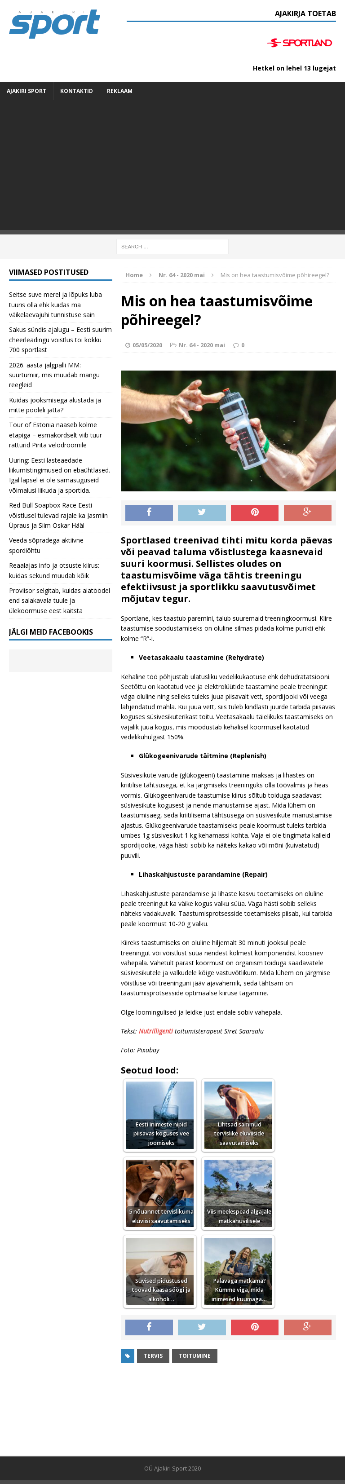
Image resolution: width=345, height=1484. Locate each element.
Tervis (153, 1356)
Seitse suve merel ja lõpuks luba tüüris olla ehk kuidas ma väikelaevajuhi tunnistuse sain (55, 304)
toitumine (195, 1356)
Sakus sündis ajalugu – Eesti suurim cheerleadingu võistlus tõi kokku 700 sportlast (60, 339)
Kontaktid (76, 91)
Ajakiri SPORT (26, 91)
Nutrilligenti (156, 1031)
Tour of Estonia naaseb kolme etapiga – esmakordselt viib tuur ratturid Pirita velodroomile (55, 434)
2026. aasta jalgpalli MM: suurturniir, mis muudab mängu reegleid (54, 375)
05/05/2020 (147, 345)
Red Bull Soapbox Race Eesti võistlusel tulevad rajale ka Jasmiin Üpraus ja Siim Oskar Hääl (58, 515)
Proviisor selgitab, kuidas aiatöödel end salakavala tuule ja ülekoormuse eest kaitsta (59, 600)
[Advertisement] (172, 167)
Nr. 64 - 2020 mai (202, 345)
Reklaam (120, 91)
